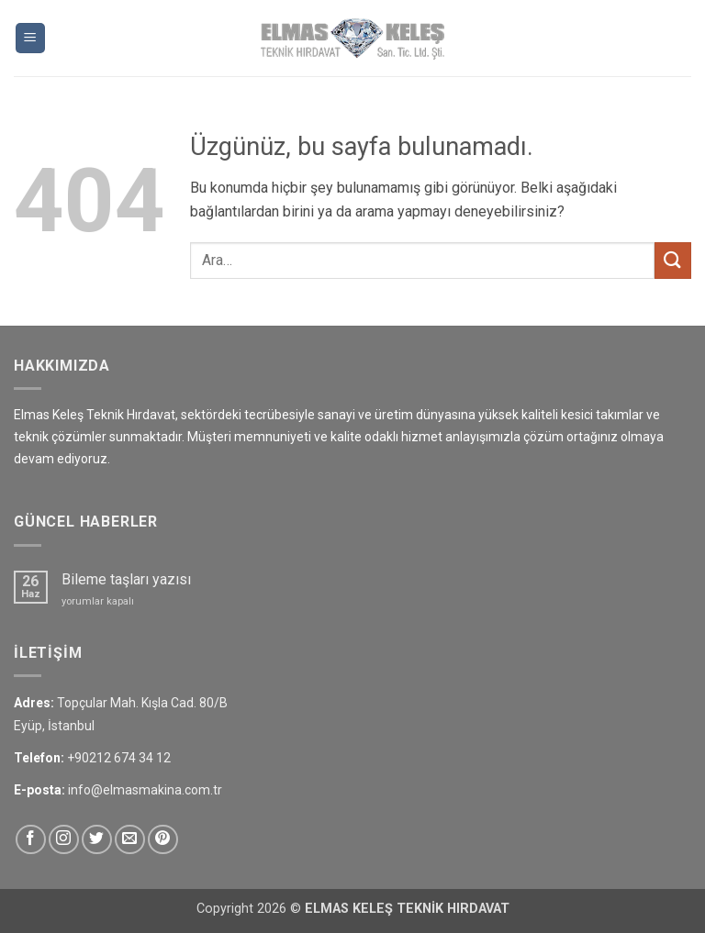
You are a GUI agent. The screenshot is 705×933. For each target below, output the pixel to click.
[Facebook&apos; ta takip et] (31, 840)
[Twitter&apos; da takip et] (97, 840)
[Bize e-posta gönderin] (130, 840)
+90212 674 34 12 (119, 757)
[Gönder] (673, 260)
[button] (30, 38)
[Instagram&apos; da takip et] (64, 840)
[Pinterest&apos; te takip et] (163, 840)
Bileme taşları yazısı (126, 579)
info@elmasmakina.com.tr (145, 790)
